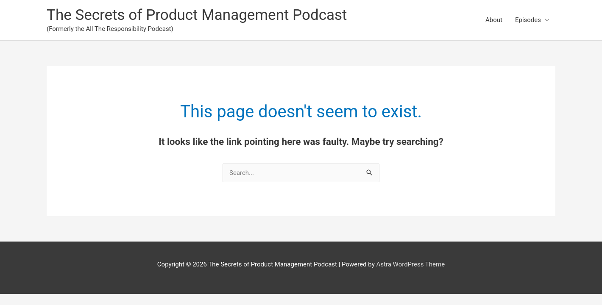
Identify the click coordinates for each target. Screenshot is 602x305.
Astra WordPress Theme (410, 264)
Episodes (528, 20)
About (493, 20)
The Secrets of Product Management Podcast (197, 15)
